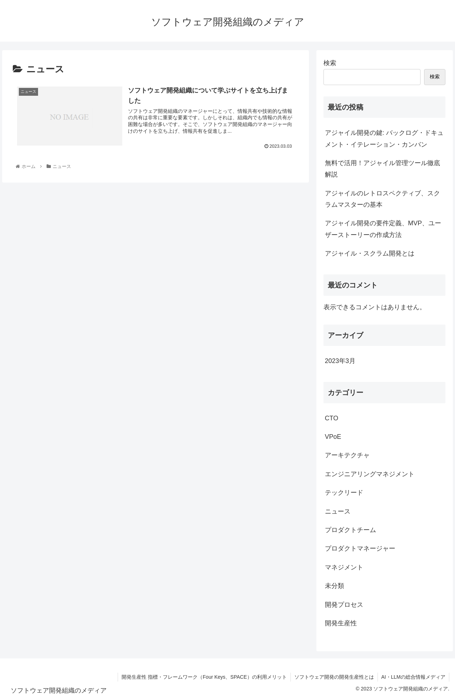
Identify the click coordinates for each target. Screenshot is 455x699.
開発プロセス (344, 604)
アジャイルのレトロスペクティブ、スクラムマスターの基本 (382, 199)
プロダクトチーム (350, 530)
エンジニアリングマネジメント (369, 474)
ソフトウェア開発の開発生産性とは (334, 677)
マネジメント (344, 567)
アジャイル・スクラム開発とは (369, 253)
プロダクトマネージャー (360, 548)
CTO (331, 418)
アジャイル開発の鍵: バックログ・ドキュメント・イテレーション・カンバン (384, 138)
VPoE (333, 436)
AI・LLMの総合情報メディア (413, 677)
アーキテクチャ (347, 455)
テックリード (344, 492)
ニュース (337, 511)
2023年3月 (340, 360)
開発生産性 (341, 623)
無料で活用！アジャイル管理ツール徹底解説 (382, 168)
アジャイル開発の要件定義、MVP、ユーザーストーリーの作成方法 (383, 229)
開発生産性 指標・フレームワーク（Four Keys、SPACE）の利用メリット (204, 677)
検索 (329, 63)
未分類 (334, 585)
